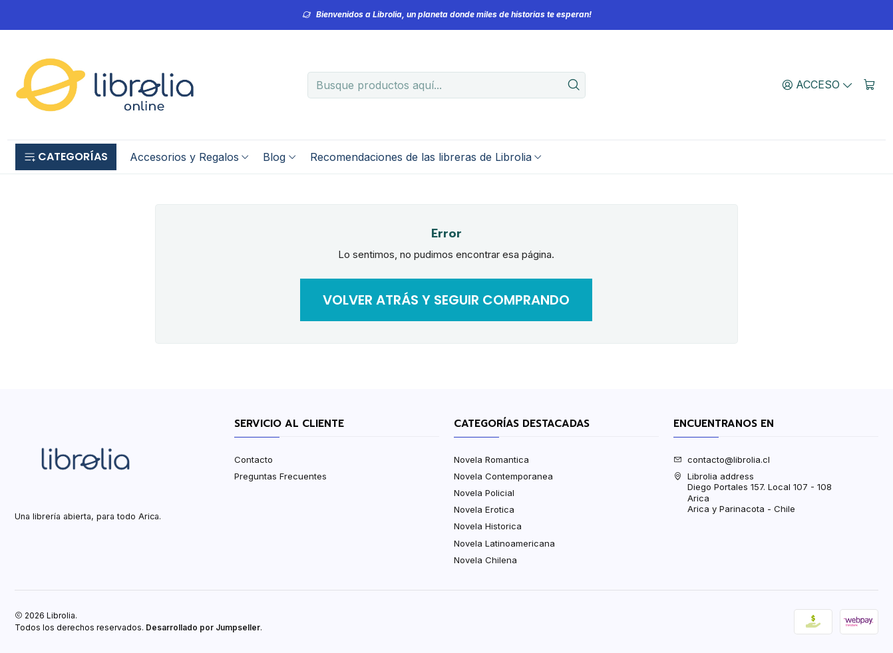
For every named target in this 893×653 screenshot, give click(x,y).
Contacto (253, 459)
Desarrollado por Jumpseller (203, 627)
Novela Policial (484, 492)
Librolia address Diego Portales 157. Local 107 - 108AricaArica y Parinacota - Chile (752, 492)
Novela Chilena (485, 560)
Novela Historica (488, 526)
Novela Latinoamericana (504, 543)
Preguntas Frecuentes (280, 476)
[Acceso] (818, 84)
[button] (65, 157)
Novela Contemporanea (503, 476)
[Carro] (869, 84)
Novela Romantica (491, 459)
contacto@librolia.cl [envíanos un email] (721, 459)
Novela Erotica (484, 509)
